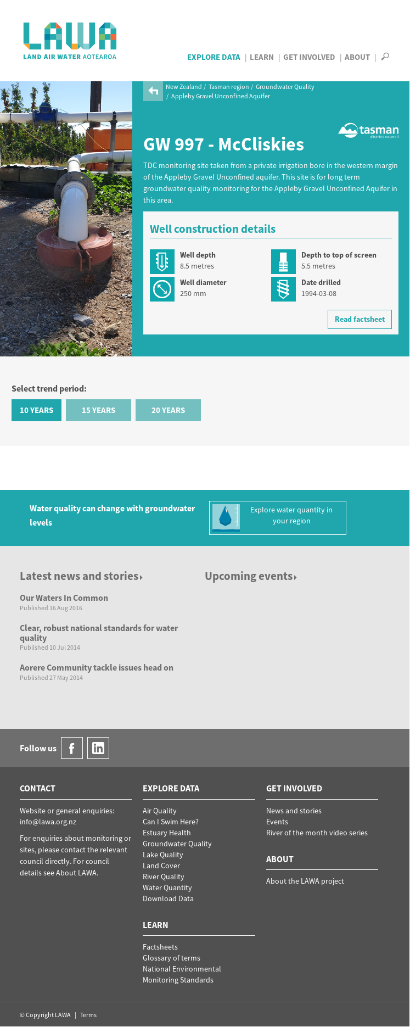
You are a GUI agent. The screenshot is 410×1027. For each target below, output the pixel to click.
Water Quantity (167, 887)
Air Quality (160, 811)
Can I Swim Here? (171, 822)
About (357, 57)
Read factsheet (360, 319)
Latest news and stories (82, 575)
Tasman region (229, 86)
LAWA (70, 40)
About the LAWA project (305, 881)
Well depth (198, 255)
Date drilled (321, 282)
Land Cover (161, 865)
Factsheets (160, 947)
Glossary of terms (171, 958)
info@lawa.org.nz (48, 822)
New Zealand (184, 86)
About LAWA (76, 873)
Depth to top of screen (339, 255)
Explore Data (213, 57)
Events (277, 822)
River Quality (163, 876)
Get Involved (309, 57)
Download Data (168, 898)
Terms (88, 1015)
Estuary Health (167, 833)
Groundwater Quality (285, 86)
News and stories (294, 811)
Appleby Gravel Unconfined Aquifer (220, 96)
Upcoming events (252, 575)
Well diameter (203, 282)
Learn (262, 57)
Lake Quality (163, 854)
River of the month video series (317, 833)
